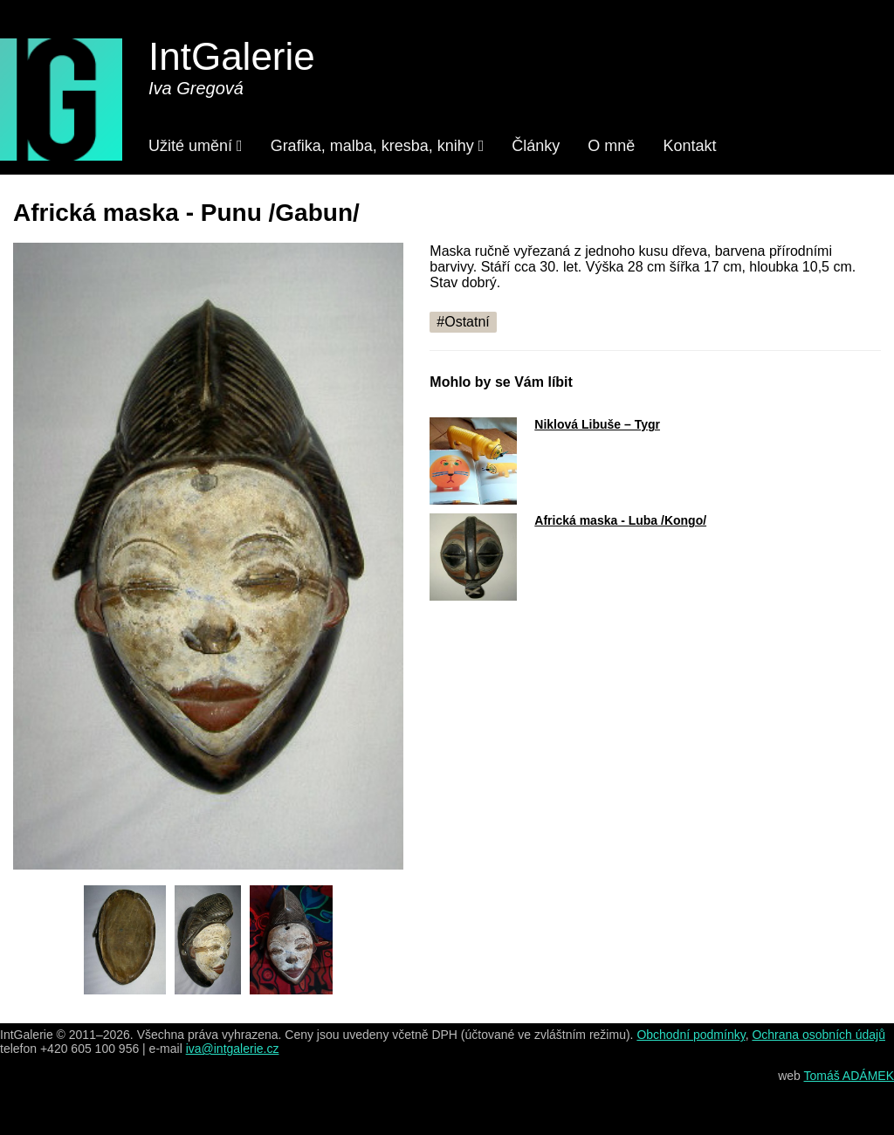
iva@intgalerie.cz (232, 1049)
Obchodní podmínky (690, 1035)
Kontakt (689, 146)
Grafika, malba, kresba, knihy (378, 146)
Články (536, 146)
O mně (611, 146)
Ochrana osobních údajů (818, 1035)
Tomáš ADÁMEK (849, 1076)
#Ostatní (463, 321)
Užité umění (195, 146)
